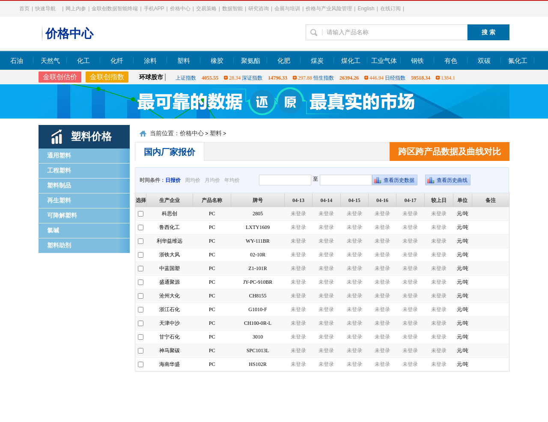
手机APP (154, 9)
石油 (16, 60)
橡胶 (217, 60)
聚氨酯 (250, 60)
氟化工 (517, 60)
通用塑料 (59, 155)
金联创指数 (107, 76)
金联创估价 (60, 76)
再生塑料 (59, 200)
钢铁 (417, 60)
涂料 (150, 60)
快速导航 (45, 9)
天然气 (50, 60)
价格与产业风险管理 (329, 9)
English (365, 9)
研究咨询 (258, 9)
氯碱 (53, 230)
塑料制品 (59, 185)
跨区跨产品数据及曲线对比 (449, 151)
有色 (450, 60)
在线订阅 (390, 9)
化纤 (116, 60)
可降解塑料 (62, 215)
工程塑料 (59, 170)
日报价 (173, 180)
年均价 (232, 180)
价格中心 (180, 9)
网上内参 (76, 9)
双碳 (484, 60)
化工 (83, 60)
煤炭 (317, 60)
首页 (24, 9)
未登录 (298, 214)
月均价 (212, 180)
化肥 (283, 60)
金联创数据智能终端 (115, 9)
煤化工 (350, 60)
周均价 (192, 180)
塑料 (183, 60)
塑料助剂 (59, 245)
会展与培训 (287, 9)
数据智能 (232, 9)
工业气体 (384, 60)
